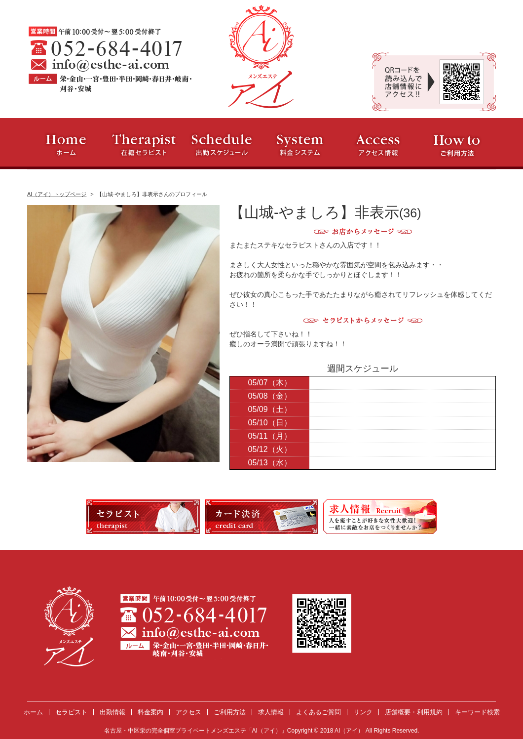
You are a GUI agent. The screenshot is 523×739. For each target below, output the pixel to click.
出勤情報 (112, 712)
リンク (363, 712)
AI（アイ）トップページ (56, 194)
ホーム (33, 712)
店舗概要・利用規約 (414, 712)
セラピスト (71, 712)
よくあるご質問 (318, 712)
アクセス (188, 712)
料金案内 (150, 712)
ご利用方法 (230, 712)
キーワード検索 (477, 712)
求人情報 (271, 712)
